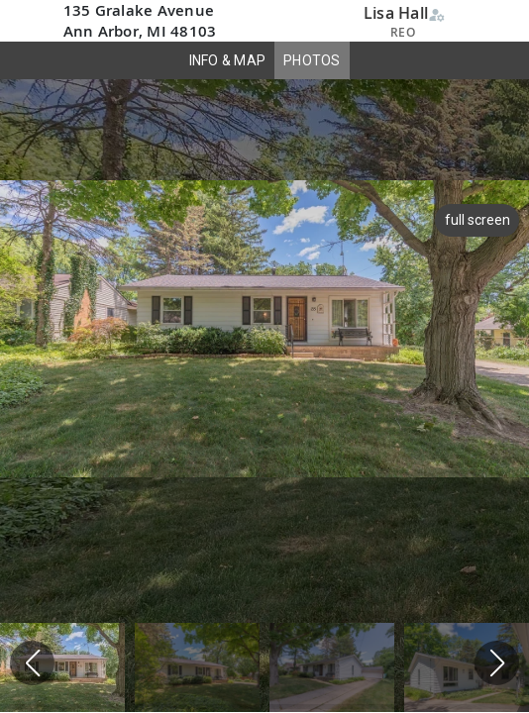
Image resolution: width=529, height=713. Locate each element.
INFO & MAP (227, 60)
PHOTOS (312, 60)
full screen (474, 220)
